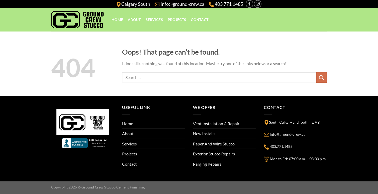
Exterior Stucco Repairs (214, 153)
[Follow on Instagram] (257, 4)
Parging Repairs (207, 163)
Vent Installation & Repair (216, 123)
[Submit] (321, 77)
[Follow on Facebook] (249, 4)
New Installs (204, 133)
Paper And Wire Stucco (214, 143)
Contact (199, 19)
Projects (177, 19)
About (134, 19)
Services (154, 19)
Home (117, 19)
